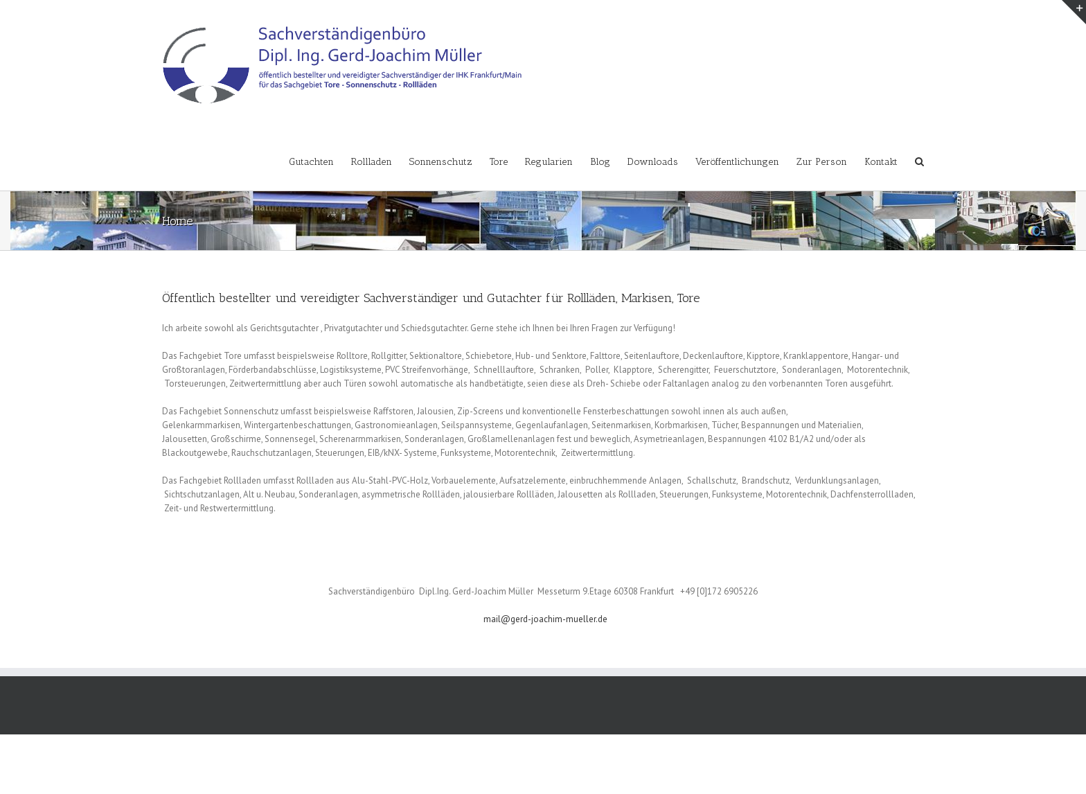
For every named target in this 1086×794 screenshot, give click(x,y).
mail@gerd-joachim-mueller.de (545, 619)
